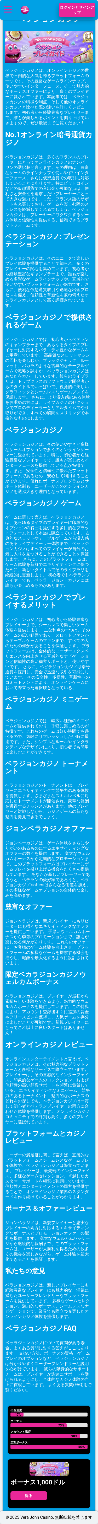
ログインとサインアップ (77, 10)
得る (28, 1496)
